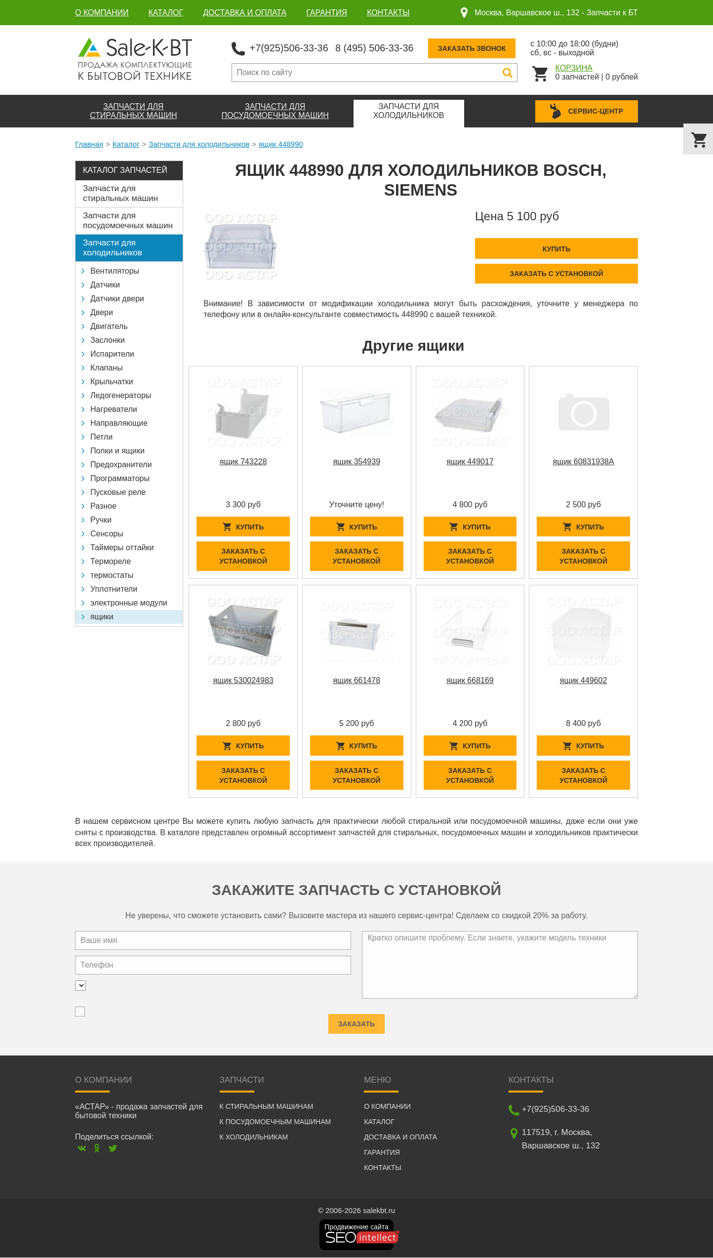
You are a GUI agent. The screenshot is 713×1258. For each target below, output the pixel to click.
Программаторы (120, 478)
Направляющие (119, 423)
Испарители (112, 354)
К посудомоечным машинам (275, 1122)
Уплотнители (113, 589)
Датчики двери (117, 298)
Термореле (110, 561)
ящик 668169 (470, 680)
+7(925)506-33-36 (289, 47)
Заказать (356, 1021)
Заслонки (107, 340)
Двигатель (109, 326)
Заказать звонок (474, 48)
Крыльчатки (111, 381)
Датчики (105, 285)
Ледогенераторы (120, 395)
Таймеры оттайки (122, 547)
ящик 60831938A (583, 461)
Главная (89, 144)
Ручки (101, 520)
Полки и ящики (117, 450)
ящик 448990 (281, 144)
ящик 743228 (243, 461)
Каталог (166, 12)
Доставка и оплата (244, 12)
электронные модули (128, 603)
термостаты (111, 575)
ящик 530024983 (243, 680)
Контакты (388, 12)
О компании (102, 12)
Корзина (574, 67)
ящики (102, 616)
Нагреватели (113, 409)
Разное (103, 506)
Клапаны (106, 368)
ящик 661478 (356, 680)
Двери (101, 312)
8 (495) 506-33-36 (375, 47)
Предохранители (121, 464)
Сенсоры (106, 533)
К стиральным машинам (267, 1107)
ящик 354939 (356, 461)
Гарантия (326, 12)
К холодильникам (254, 1137)
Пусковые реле (118, 492)
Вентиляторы (114, 271)
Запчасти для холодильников (199, 144)
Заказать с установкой (556, 273)
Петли (101, 437)
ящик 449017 (470, 461)
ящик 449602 (583, 680)
